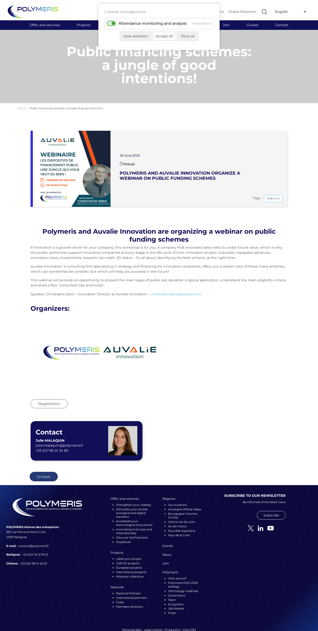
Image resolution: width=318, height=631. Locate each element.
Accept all (164, 36)
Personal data (132, 617)
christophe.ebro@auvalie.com (176, 281)
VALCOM (189, 617)
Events (22, 95)
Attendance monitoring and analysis (152, 23)
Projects (83, 25)
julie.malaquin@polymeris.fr (59, 433)
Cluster (252, 25)
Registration (49, 391)
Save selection (135, 36)
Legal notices (153, 617)
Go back (44, 464)
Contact (281, 25)
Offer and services (45, 25)
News (166, 542)
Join (226, 25)
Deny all (188, 36)
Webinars (273, 185)
